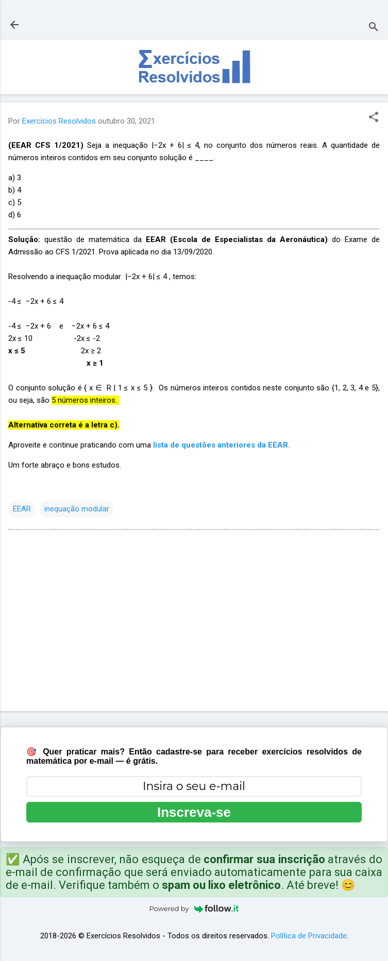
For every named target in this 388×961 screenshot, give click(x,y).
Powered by (194, 908)
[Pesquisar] (373, 28)
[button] (373, 118)
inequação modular (76, 508)
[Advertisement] (194, 623)
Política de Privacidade (309, 935)
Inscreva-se (194, 812)
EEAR (22, 508)
